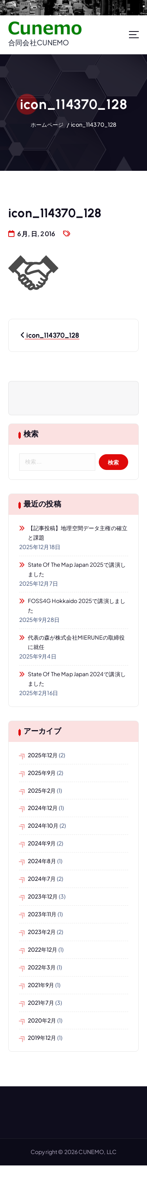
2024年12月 (43, 807)
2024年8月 (42, 860)
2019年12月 (42, 1037)
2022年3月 (42, 967)
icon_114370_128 (93, 124)
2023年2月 (42, 931)
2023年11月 (42, 913)
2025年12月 (43, 754)
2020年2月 (42, 1020)
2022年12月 (43, 949)
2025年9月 (42, 772)
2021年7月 (41, 1002)
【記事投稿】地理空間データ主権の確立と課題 (78, 532)
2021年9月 (41, 984)
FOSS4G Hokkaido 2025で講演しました (77, 605)
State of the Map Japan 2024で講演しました (77, 678)
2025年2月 (42, 790)
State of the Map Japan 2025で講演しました (77, 569)
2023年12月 (43, 896)
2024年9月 (42, 843)
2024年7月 (42, 878)
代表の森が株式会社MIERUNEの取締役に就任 (76, 642)
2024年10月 (43, 825)
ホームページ (47, 124)
